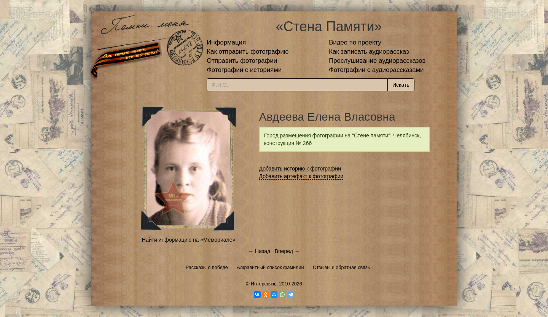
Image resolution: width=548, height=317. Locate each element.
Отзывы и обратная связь (341, 267)
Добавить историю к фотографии (300, 169)
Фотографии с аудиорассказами (376, 69)
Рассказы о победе (207, 267)
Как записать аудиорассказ (369, 51)
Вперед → (287, 251)
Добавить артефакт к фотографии (301, 176)
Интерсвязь (264, 284)
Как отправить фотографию (247, 51)
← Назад (259, 251)
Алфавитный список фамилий (270, 267)
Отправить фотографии (242, 60)
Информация (226, 42)
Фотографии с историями (244, 69)
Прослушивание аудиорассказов (377, 60)
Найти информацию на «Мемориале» (188, 240)
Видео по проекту (355, 42)
